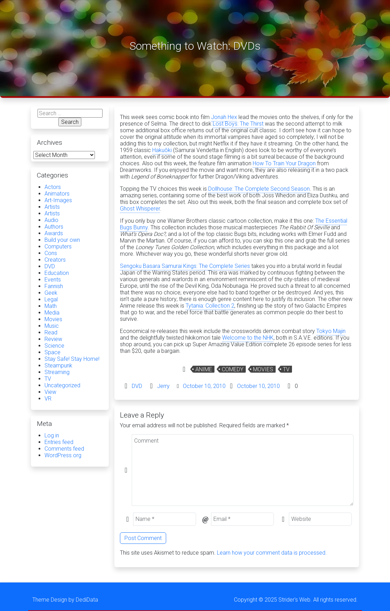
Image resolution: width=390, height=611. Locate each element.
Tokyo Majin (331, 331)
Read (50, 332)
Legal (51, 299)
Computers (58, 246)
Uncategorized (62, 385)
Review (53, 339)
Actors (52, 187)
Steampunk (58, 365)
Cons (50, 253)
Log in (51, 435)
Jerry (163, 386)
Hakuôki (162, 150)
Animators (57, 193)
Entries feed (58, 442)
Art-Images (58, 200)
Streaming (57, 372)
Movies (263, 369)
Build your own (62, 240)
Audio (51, 220)
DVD (137, 386)
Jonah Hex (224, 117)
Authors (53, 226)
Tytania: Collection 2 (210, 305)
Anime (203, 369)
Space (52, 352)
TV (286, 369)
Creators (55, 259)
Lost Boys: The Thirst (238, 123)
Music (51, 326)
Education (56, 273)
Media (51, 312)
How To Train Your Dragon (284, 163)
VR (47, 398)
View (50, 392)
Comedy (232, 369)
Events (52, 279)
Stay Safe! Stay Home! (71, 359)
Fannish (53, 286)
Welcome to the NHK (248, 337)
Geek (50, 292)
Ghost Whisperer (140, 208)
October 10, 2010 (204, 386)
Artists (52, 207)
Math (50, 306)
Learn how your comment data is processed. (272, 552)
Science (54, 345)
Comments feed (64, 448)
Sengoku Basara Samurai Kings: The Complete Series (185, 266)
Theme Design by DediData (65, 599)
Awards (53, 233)
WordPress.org (62, 455)
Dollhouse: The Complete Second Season (259, 188)
